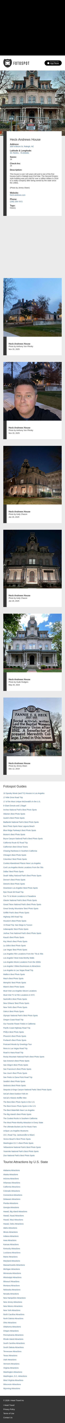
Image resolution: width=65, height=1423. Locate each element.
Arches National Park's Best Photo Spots (20, 810)
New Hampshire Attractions (14, 1298)
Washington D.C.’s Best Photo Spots (18, 1143)
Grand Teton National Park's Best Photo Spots (22, 904)
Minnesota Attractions (12, 1273)
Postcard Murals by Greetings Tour (17, 1044)
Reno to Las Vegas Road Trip (15, 1048)
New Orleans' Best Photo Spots (16, 1003)
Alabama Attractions (11, 1170)
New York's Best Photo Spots (15, 1007)
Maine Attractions (10, 1257)
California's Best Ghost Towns (15, 847)
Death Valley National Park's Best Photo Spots (22, 876)
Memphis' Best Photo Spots (14, 983)
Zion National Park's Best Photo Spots (19, 1155)
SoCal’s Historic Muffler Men (15, 1098)
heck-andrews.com (17, 195)
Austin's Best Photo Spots (14, 818)
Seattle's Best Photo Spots (14, 1081)
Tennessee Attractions (12, 1351)
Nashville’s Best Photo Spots (15, 999)
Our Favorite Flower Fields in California (19, 1024)
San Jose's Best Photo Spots (15, 1073)
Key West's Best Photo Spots (15, 941)
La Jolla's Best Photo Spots (14, 946)
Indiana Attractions (10, 1236)
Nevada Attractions (11, 1294)
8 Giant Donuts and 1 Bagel (14, 806)
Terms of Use (8, 1413)
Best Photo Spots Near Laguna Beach (19, 826)
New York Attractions (11, 1310)
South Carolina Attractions (14, 1343)
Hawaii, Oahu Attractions (13, 1224)
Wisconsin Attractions (12, 1384)
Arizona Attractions (11, 1179)
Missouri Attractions (11, 1281)
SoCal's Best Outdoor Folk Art (15, 1094)
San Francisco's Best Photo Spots (17, 1069)
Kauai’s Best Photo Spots (13, 937)
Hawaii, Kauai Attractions (13, 1216)
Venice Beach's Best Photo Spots (17, 1139)
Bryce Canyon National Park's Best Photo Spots (23, 838)
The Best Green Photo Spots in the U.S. (19, 1106)
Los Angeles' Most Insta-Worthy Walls (18, 958)
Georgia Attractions (11, 1207)
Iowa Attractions (9, 1240)
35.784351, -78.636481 (19, 153)
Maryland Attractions (11, 1261)
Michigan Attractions (11, 1269)
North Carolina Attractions (13, 1314)
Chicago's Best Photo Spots (14, 855)
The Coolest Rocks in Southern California (20, 1118)
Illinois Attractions (10, 1232)
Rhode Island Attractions (13, 1339)
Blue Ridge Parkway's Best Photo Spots (19, 830)
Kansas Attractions (11, 1244)
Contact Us (7, 1417)
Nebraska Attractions (11, 1290)
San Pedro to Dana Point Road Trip (17, 1077)
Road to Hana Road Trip (13, 1053)
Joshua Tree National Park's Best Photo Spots (22, 933)
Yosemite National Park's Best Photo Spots (21, 1151)
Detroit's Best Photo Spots (14, 884)
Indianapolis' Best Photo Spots (15, 929)
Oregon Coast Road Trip (13, 1020)
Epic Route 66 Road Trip (13, 892)
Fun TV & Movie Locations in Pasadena (19, 896)
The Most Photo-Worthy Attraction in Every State (23, 1122)
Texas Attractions (10, 1355)
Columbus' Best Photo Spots (15, 859)
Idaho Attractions (10, 1228)
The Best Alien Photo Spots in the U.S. (19, 1102)
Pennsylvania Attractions (13, 1335)
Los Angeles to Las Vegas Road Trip (18, 970)
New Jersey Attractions (12, 1302)
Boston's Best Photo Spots (14, 834)
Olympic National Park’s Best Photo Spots (20, 1015)
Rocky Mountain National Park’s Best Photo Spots (23, 1057)
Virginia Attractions (11, 1368)
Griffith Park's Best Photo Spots (16, 913)
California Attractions (11, 1187)
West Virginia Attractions (13, 1380)
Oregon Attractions (11, 1331)
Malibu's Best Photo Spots (14, 974)
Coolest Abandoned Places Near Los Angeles (22, 863)
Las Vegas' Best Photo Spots (15, 950)
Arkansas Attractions (11, 1183)
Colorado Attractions (11, 1191)
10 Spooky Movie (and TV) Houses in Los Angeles (24, 793)
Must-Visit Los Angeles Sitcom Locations (20, 991)
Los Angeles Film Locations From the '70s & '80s (23, 954)
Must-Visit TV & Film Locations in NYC (19, 995)
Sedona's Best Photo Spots (14, 1085)
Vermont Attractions (11, 1364)
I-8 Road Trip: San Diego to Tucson (17, 925)
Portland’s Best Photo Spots (14, 1040)
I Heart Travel (8, 1405)
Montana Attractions (11, 1286)
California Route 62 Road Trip (15, 843)
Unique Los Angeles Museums (15, 1131)
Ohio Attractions (9, 1323)
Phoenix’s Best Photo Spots (14, 1036)
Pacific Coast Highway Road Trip (16, 1028)
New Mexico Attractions (13, 1306)
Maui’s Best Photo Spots (13, 978)
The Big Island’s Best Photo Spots (17, 1114)
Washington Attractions (12, 1372)
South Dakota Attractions (13, 1347)
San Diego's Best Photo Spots (15, 1065)
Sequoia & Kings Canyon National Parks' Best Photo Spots (27, 1090)
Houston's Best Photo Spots (14, 921)
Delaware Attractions (11, 1199)
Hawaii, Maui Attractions (13, 1220)
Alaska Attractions (10, 1174)
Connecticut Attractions (12, 1195)
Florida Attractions (10, 1203)
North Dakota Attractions (13, 1318)
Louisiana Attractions (11, 1253)
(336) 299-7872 (16, 201)
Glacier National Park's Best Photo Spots (20, 900)
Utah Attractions (9, 1360)
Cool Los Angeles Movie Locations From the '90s (23, 867)
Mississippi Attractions (12, 1277)
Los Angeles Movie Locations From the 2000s (22, 962)
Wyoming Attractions (11, 1388)
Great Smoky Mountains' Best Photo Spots (20, 908)
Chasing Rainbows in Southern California (20, 851)
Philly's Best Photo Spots (13, 1032)
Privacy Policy (9, 1409)
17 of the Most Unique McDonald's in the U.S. (22, 801)
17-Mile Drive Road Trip (13, 797)
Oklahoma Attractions (12, 1327)
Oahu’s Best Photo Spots (13, 1011)
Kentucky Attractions (11, 1248)
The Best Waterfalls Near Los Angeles (18, 1110)
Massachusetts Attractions (14, 1265)
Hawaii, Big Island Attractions (15, 1211)
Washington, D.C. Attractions (15, 1376)
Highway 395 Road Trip (13, 917)
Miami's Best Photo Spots (13, 987)
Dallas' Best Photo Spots (13, 871)
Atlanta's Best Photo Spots (14, 814)
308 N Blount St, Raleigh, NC (22, 146)
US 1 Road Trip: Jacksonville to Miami (18, 1135)
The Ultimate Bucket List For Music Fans (20, 1127)
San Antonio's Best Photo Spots (16, 1061)
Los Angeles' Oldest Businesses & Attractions (21, 966)
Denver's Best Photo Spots (14, 880)
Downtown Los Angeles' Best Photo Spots (20, 888)
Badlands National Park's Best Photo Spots (21, 822)
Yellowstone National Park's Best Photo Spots (22, 1147)
